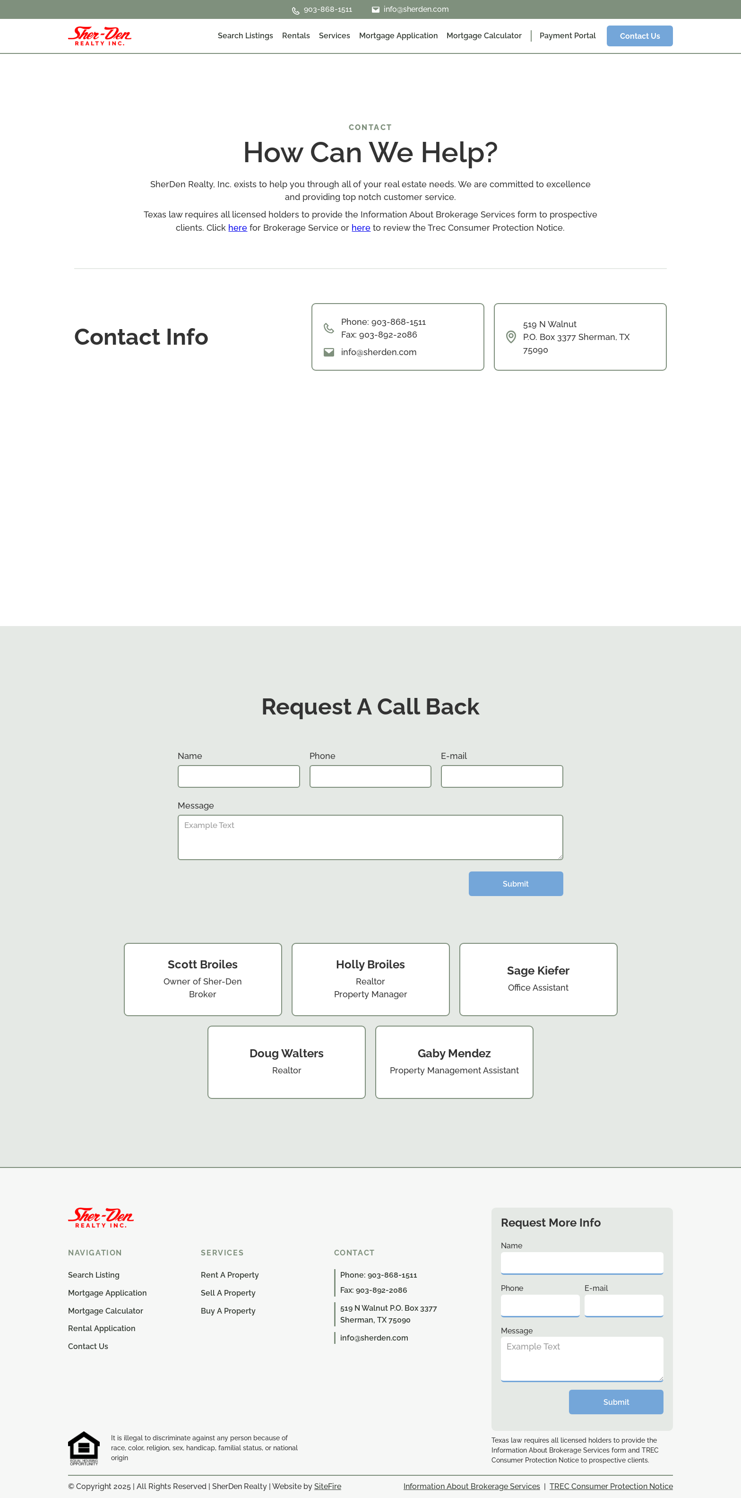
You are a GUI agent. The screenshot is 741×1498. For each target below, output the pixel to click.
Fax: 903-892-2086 (373, 1290)
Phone (323, 756)
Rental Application (102, 1328)
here (237, 228)
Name (190, 756)
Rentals (296, 35)
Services (334, 35)
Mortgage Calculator (484, 35)
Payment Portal (568, 35)
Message (196, 805)
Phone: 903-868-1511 (383, 322)
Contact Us (640, 36)
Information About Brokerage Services (472, 1486)
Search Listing (94, 1275)
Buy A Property (228, 1310)
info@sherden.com (379, 352)
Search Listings (245, 35)
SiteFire (327, 1486)
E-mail (454, 756)
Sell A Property (228, 1293)
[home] (99, 35)
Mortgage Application (398, 35)
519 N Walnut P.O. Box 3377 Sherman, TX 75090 (576, 337)
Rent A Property (230, 1275)
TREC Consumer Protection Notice (611, 1486)
